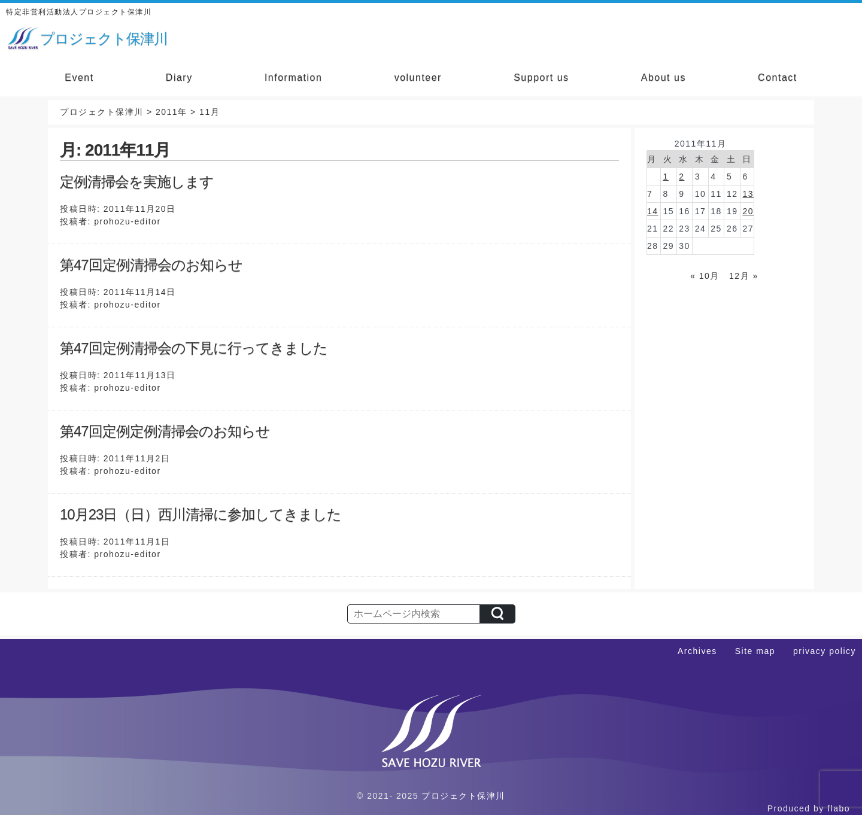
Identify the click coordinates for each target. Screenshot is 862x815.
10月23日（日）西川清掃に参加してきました (200, 514)
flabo (838, 808)
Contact (777, 77)
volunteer (418, 77)
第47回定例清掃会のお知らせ (151, 265)
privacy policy (824, 651)
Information (294, 77)
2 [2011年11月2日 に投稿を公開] (681, 176)
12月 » (743, 276)
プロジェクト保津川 (463, 796)
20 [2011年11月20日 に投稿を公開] (748, 211)
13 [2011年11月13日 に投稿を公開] (748, 194)
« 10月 (705, 276)
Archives (697, 651)
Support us (541, 77)
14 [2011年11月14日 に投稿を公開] (652, 211)
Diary (179, 77)
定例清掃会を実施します (137, 182)
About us (663, 77)
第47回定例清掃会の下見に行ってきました (193, 348)
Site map (755, 651)
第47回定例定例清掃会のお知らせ (165, 431)
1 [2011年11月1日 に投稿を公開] (666, 176)
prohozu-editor (127, 221)
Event (79, 77)
